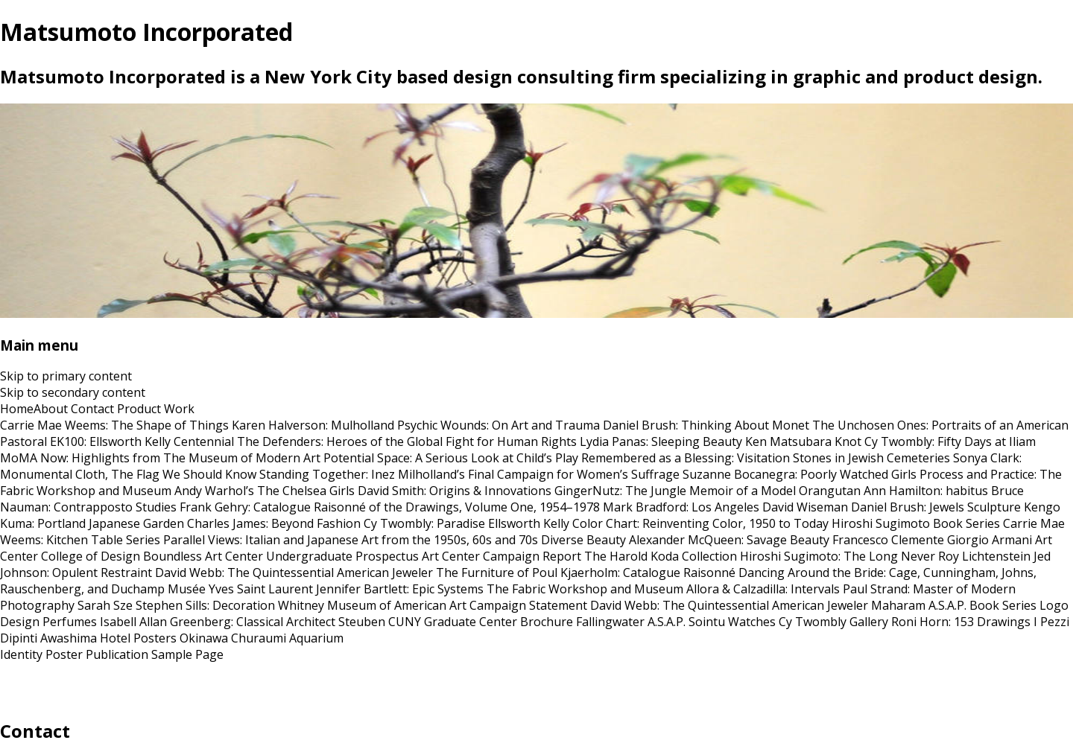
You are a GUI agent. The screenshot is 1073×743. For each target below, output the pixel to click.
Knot (848, 441)
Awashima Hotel (85, 638)
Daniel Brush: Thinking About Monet (706, 425)
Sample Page (187, 654)
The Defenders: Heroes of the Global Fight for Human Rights (407, 441)
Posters (155, 638)
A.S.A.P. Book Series (982, 605)
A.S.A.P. (667, 621)
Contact (92, 409)
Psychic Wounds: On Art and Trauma (498, 425)
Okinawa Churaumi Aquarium (262, 638)
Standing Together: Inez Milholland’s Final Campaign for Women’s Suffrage (469, 474)
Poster (64, 654)
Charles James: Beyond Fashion (274, 523)
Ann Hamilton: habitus (926, 490)
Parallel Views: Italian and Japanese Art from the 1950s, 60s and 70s (350, 540)
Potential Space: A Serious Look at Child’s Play (450, 458)
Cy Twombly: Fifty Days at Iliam (950, 441)
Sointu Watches (732, 621)
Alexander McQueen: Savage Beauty (729, 540)
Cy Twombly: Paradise (424, 523)
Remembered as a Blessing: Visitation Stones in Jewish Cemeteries (765, 458)
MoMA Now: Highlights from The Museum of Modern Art (160, 458)
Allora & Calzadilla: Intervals (763, 589)
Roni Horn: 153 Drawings (961, 621)
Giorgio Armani (989, 540)
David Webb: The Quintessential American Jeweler (294, 572)
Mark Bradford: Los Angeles (681, 507)
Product (139, 409)
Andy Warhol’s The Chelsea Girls (264, 490)
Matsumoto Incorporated (146, 32)
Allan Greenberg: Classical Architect (237, 621)
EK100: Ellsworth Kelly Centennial (142, 441)
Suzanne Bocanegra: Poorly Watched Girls (800, 474)
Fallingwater (610, 621)
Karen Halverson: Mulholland (313, 425)
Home (17, 409)
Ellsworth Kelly (528, 523)
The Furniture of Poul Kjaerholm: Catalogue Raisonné (585, 572)
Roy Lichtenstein (984, 556)
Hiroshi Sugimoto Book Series (916, 523)
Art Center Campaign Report (501, 556)
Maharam (898, 605)
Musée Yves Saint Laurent (240, 589)
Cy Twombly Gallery (833, 621)
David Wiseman (805, 507)
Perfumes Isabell (89, 621)
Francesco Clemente (888, 540)
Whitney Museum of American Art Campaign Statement (432, 605)
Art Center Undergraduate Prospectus (312, 556)
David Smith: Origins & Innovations (454, 490)
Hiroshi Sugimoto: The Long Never (837, 556)
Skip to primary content (66, 376)
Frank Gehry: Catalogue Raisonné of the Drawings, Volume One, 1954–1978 (390, 507)
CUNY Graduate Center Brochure (480, 621)
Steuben (361, 621)
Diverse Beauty (583, 540)
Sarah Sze (105, 605)
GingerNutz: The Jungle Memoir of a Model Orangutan (707, 490)
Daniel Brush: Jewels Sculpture (936, 507)
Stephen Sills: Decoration (205, 605)
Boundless (172, 556)
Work (179, 409)
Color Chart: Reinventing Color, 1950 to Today (700, 523)
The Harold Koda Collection (660, 556)
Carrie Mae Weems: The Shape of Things (114, 425)
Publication (117, 654)
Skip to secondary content (72, 392)
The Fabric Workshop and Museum (585, 589)
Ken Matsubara (788, 441)
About (51, 409)
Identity (21, 654)
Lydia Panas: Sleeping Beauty (661, 441)
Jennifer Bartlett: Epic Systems (400, 589)
